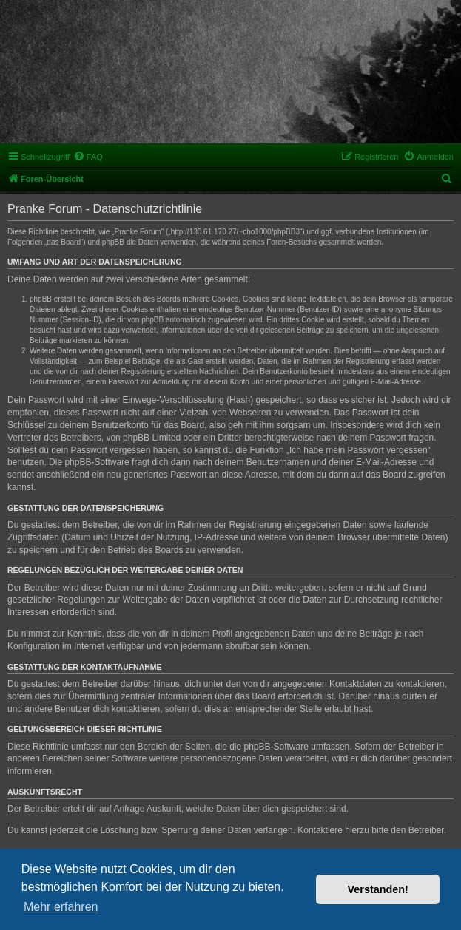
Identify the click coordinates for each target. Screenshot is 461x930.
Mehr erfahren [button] (61, 906)
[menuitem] (88, 157)
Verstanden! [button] (378, 889)
